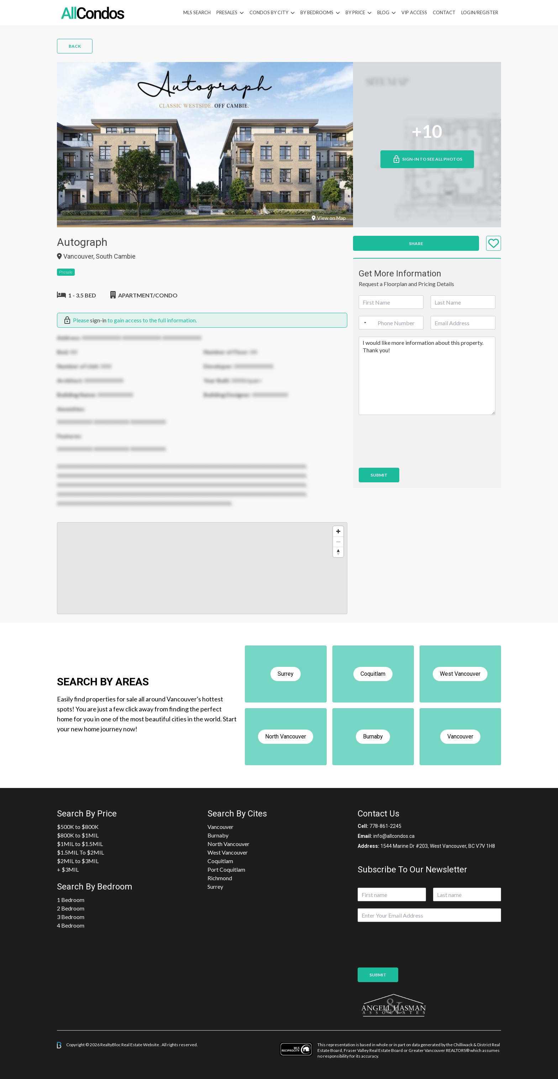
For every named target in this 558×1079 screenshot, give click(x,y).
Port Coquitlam (226, 869)
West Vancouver (227, 852)
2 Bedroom (70, 908)
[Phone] (391, 323)
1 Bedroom (70, 899)
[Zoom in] (338, 531)
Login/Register (479, 12)
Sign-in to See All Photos (427, 159)
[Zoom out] (338, 541)
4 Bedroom (70, 925)
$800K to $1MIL (78, 835)
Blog (383, 12)
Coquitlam (220, 860)
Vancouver (220, 826)
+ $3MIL (68, 869)
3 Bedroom (70, 916)
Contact (444, 12)
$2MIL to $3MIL (78, 860)
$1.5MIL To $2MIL (80, 852)
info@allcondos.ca (394, 836)
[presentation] (413, 456)
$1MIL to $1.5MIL (80, 843)
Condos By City (268, 12)
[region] (202, 568)
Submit (379, 475)
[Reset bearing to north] (338, 552)
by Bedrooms (316, 12)
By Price (355, 12)
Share (416, 243)
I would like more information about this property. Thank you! (427, 376)
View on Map (329, 218)
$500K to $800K (78, 826)
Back (75, 46)
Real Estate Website (140, 1044)
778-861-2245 (385, 826)
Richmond (219, 878)
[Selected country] (363, 322)
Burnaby (217, 835)
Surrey (215, 886)
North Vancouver (228, 843)
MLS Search (197, 12)
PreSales (226, 12)
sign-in (98, 320)
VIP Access (414, 12)
